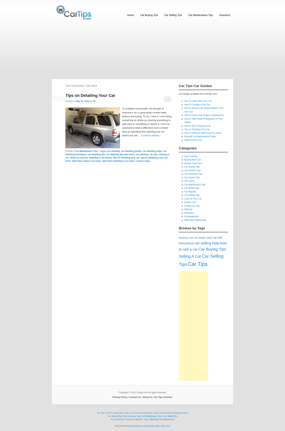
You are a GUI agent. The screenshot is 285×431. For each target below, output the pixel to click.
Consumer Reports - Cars (136, 419)
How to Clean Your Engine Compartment (204, 115)
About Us (147, 397)
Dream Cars (190, 202)
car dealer (200, 237)
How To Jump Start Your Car (198, 101)
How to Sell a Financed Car (197, 126)
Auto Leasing (190, 156)
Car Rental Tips (191, 188)
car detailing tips (96, 154)
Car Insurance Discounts (141, 413)
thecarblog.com (137, 426)
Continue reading (151, 135)
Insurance (224, 15)
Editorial (188, 209)
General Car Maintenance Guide (200, 136)
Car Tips (197, 264)
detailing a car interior (100, 157)
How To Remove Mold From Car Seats (203, 133)
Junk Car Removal (162, 413)
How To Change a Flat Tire (197, 104)
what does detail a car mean (86, 161)
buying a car (186, 237)
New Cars (165, 426)
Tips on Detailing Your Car (90, 95)
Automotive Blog (152, 426)
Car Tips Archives (163, 397)
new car (211, 237)
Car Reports (190, 191)
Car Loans (189, 181)
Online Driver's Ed (193, 140)
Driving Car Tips (192, 206)
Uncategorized (191, 216)
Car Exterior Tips (192, 170)
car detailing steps (152, 151)
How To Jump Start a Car (117, 413)
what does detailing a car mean (118, 161)
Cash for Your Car (193, 199)
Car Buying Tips (149, 15)
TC (94, 101)
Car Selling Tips (173, 15)
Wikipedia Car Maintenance (162, 419)
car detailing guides (131, 151)
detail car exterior (79, 157)
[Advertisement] (142, 51)
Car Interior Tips (192, 177)
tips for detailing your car (126, 157)
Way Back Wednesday (195, 220)
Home (130, 15)
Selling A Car (190, 256)
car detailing (113, 151)
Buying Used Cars (193, 163)
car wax (154, 154)
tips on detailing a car (152, 157)
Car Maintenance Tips (200, 15)
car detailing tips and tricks (120, 154)
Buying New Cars (192, 159)
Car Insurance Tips (193, 174)
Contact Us (135, 397)
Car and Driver (117, 419)
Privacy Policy (120, 397)
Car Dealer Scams (180, 413)
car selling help (206, 243)
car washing (142, 154)
